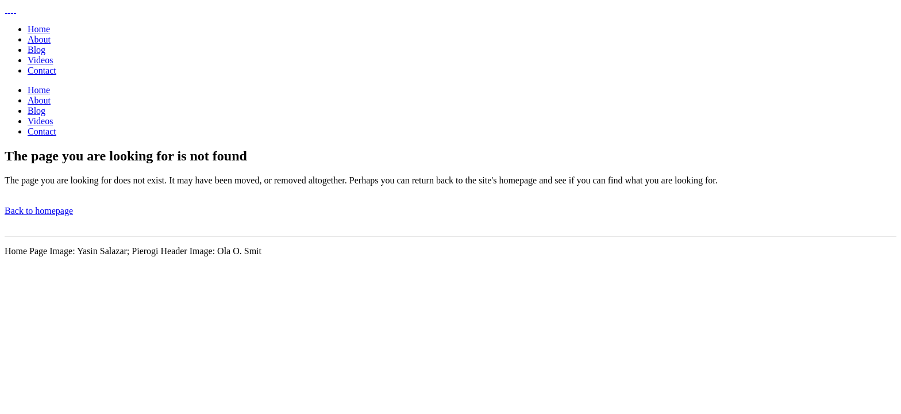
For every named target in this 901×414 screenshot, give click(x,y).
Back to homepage (39, 211)
